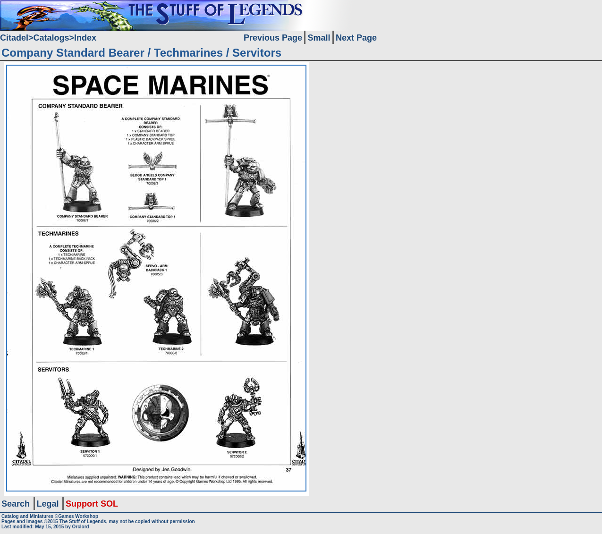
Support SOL (92, 504)
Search (15, 504)
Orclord (80, 526)
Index (85, 37)
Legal (48, 504)
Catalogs (51, 37)
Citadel (14, 37)
